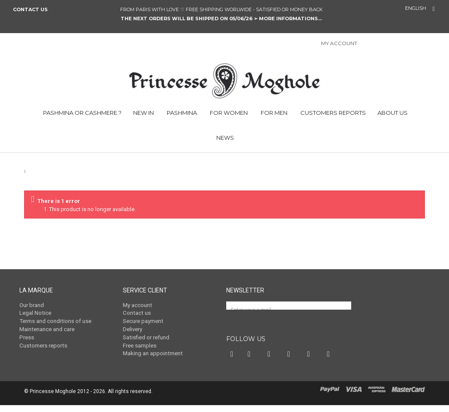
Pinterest (271, 361)
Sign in (368, 44)
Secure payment (143, 321)
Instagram (290, 361)
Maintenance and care (46, 329)
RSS (330, 361)
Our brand (31, 305)
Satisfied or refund (146, 337)
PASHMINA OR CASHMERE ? (82, 112)
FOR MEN (273, 112)
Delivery (132, 329)
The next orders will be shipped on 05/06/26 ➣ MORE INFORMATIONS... (221, 18)
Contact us (30, 9)
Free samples (139, 344)
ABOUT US (392, 112)
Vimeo (310, 361)
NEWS (224, 137)
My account (137, 305)
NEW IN (143, 112)
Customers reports (42, 344)
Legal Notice (35, 313)
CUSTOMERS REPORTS (332, 112)
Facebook (233, 361)
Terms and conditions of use (54, 321)
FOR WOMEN (228, 112)
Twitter (251, 361)
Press (26, 337)
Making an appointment (152, 353)
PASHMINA (181, 112)
